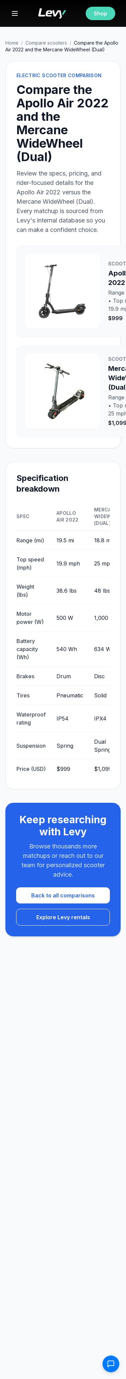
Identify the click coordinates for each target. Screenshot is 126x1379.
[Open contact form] (110, 1364)
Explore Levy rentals (63, 917)
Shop (100, 13)
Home (11, 43)
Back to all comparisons (63, 895)
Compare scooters (46, 43)
